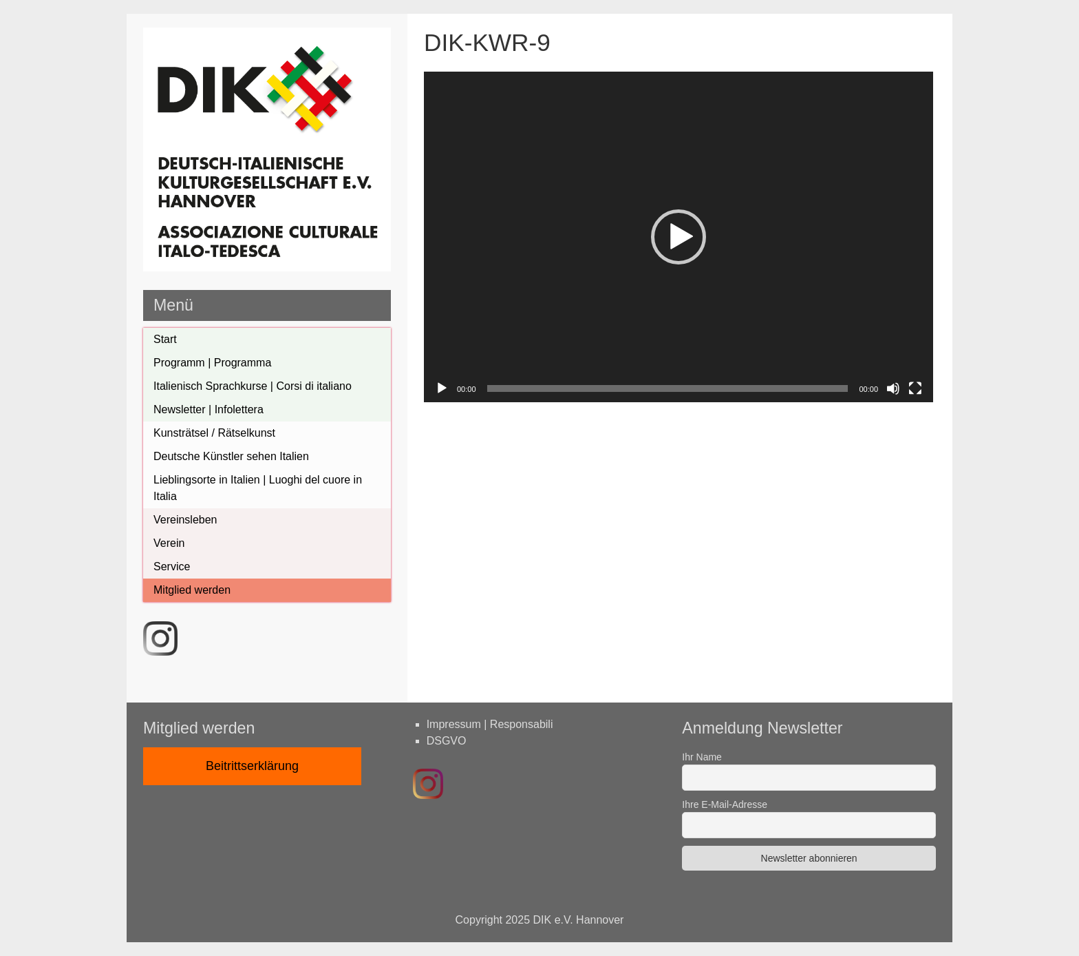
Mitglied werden (192, 590)
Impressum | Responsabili (490, 724)
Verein (168, 543)
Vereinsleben (185, 520)
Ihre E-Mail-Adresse (724, 804)
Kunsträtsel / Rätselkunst (214, 433)
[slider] (667, 388)
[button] (678, 236)
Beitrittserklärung (252, 766)
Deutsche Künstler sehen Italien (231, 456)
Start (165, 339)
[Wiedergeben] (442, 388)
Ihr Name (702, 756)
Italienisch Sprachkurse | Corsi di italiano (252, 386)
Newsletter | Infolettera (208, 409)
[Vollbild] (915, 388)
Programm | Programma (212, 362)
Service (171, 566)
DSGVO (447, 741)
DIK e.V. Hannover (578, 920)
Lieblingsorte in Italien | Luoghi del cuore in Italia (257, 488)
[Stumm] (893, 388)
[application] (678, 237)
